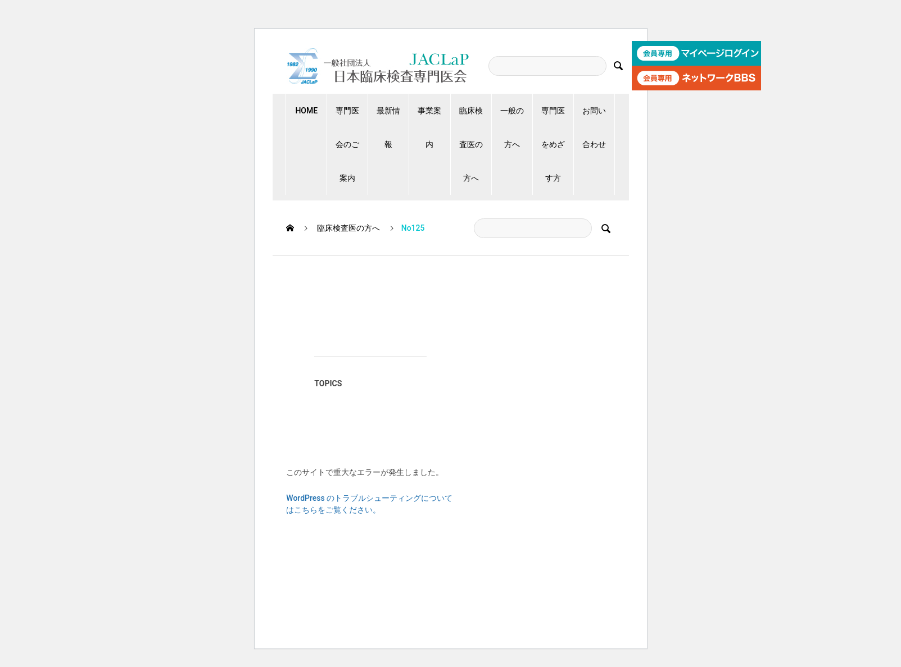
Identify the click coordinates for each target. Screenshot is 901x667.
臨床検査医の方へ (471, 144)
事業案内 (429, 127)
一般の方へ (512, 127)
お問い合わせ (594, 127)
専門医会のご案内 (347, 144)
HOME (306, 110)
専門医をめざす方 (553, 144)
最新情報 (388, 127)
